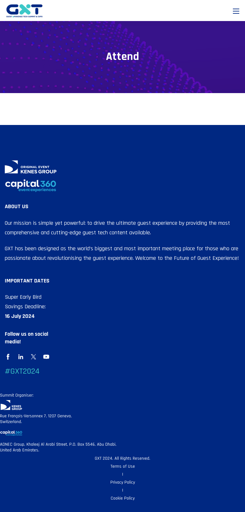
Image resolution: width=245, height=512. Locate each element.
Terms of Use (122, 466)
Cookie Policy (123, 498)
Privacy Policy (122, 482)
